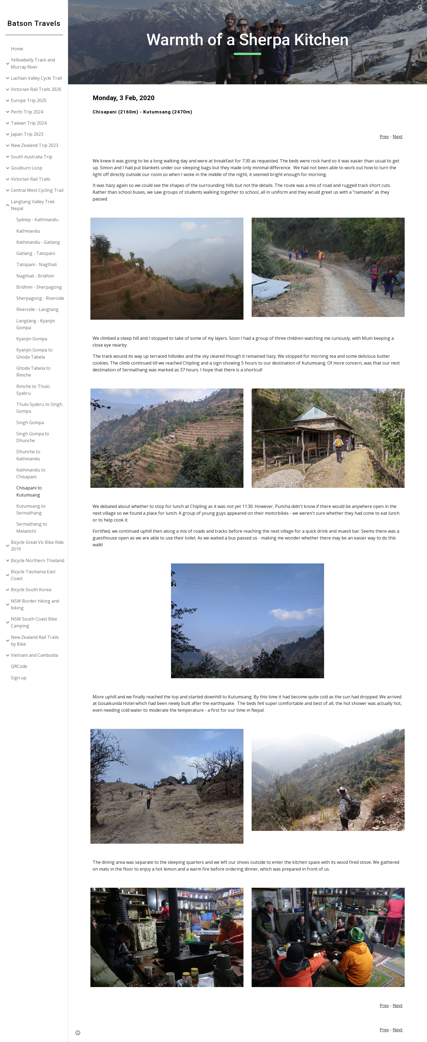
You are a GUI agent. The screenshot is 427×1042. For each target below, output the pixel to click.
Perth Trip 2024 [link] (27, 112)
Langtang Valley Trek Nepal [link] (33, 205)
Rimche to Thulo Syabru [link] (33, 389)
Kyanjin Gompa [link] (31, 339)
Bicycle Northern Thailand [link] (37, 560)
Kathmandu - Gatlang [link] (38, 242)
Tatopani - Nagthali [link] (36, 264)
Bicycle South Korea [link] (31, 590)
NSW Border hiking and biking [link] (35, 604)
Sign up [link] (18, 678)
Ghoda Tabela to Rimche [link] (33, 371)
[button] (420, 7)
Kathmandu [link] (28, 231)
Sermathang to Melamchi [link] (31, 527)
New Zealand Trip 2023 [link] (34, 145)
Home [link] (17, 49)
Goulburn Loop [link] (26, 168)
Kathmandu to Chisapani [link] (30, 473)
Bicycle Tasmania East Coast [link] (33, 575)
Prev (384, 137)
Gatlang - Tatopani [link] (35, 253)
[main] (247, 42)
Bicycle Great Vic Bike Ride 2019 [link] (37, 545)
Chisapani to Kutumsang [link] (29, 491)
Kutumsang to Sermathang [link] (30, 509)
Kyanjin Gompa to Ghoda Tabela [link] (34, 353)
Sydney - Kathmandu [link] (37, 220)
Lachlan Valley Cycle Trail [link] (36, 78)
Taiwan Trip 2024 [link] (29, 123)
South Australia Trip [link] (31, 157)
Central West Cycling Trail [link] (37, 190)
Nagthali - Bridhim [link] (35, 276)
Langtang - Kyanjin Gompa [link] (35, 324)
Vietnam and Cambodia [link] (34, 655)
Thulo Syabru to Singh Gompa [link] (39, 407)
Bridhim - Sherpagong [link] (39, 287)
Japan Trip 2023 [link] (27, 134)
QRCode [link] (19, 666)
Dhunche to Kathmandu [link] (28, 455)
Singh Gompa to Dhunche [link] (32, 437)
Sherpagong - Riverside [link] (40, 298)
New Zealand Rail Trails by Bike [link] (35, 640)
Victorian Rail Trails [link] (30, 179)
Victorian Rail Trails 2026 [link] (36, 89)
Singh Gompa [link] (30, 423)
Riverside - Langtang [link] (37, 309)
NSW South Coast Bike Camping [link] (34, 622)
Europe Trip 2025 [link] (29, 100)
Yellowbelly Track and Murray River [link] (33, 63)
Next (397, 137)
